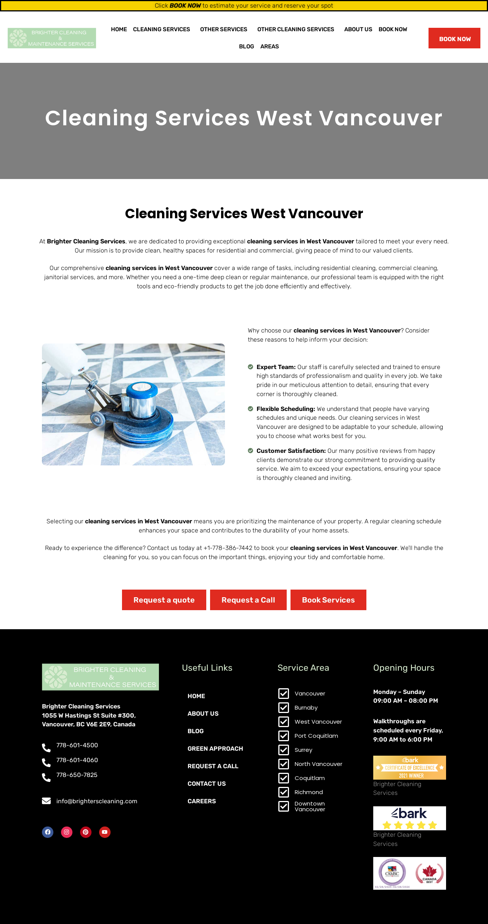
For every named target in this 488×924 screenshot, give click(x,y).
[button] (163, 29)
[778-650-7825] (46, 777)
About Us (358, 29)
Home (119, 29)
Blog (246, 46)
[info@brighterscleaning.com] (46, 800)
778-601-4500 (77, 745)
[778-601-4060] (46, 762)
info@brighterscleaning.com (96, 801)
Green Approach (215, 748)
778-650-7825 (77, 775)
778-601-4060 (77, 760)
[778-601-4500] (46, 747)
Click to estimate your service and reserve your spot (244, 5)
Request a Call (213, 766)
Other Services (223, 29)
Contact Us (207, 783)
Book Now (393, 29)
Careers (202, 801)
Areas (269, 46)
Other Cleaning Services (295, 29)
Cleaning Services (161, 29)
